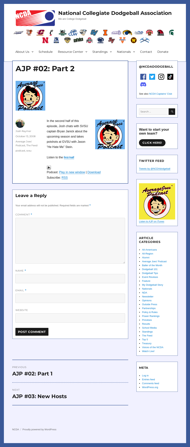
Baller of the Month (152, 265)
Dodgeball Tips (150, 273)
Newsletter (147, 296)
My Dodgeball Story (152, 284)
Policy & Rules (150, 312)
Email (21, 290)
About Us (22, 52)
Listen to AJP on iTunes (151, 221)
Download (94, 172)
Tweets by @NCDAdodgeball (154, 168)
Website (21, 310)
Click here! (152, 142)
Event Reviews (150, 277)
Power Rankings (151, 316)
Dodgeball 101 (150, 269)
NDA (144, 292)
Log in (145, 375)
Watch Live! (148, 351)
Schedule (46, 52)
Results (146, 323)
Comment (23, 214)
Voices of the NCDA (152, 347)
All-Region (147, 253)
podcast (20, 150)
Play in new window (72, 172)
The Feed (31, 145)
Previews (147, 320)
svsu (29, 150)
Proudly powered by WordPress (39, 429)
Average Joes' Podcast (154, 261)
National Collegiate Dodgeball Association (115, 13)
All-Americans (149, 249)
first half (69, 157)
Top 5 (145, 339)
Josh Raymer (23, 131)
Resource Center (70, 52)
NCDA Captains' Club (160, 93)
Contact (146, 52)
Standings (100, 52)
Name (20, 270)
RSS (65, 177)
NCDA (15, 429)
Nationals (124, 52)
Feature (146, 281)
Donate (162, 52)
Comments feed (150, 383)
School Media (149, 327)
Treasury (146, 343)
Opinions (146, 300)
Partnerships (148, 308)
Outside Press (149, 304)
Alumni (145, 257)
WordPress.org (150, 387)
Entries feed (148, 379)
